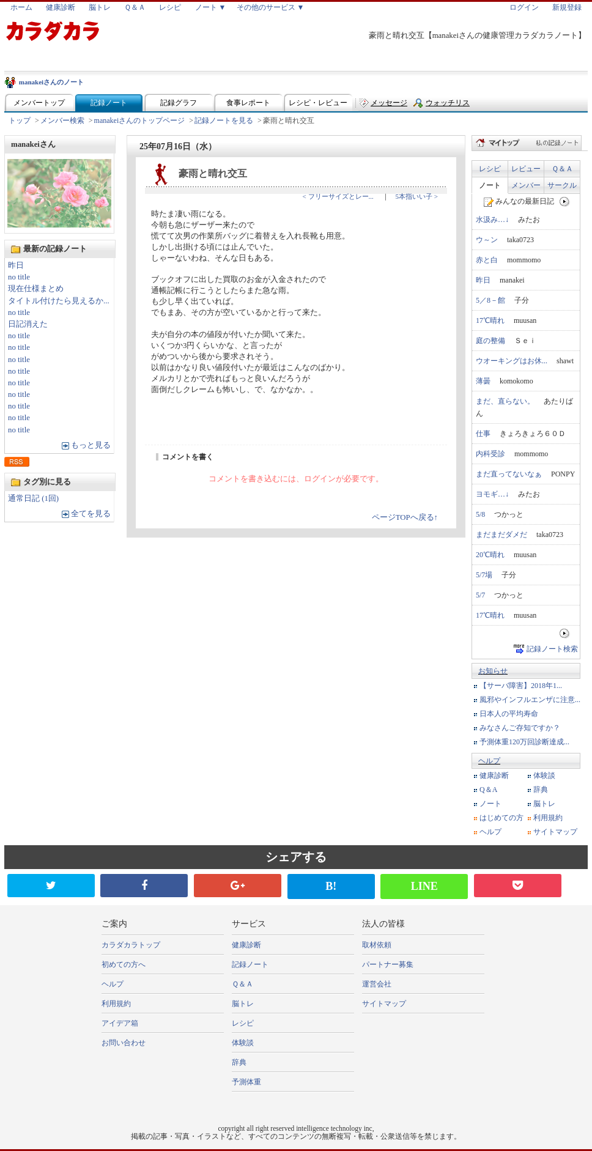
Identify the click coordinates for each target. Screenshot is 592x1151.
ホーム (21, 7)
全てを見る (91, 513)
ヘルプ (489, 761)
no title (19, 277)
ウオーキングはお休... (511, 361)
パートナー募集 (387, 964)
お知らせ (493, 671)
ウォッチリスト (448, 105)
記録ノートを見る (223, 120)
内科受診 (490, 454)
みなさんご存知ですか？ (519, 728)
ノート (490, 185)
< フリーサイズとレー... (338, 196)
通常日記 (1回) (33, 498)
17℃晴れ (490, 320)
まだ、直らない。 (505, 401)
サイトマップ (555, 831)
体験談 (544, 775)
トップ (20, 120)
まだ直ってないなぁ (509, 474)
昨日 (16, 265)
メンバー (526, 185)
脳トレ (100, 7)
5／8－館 (490, 300)
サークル (562, 185)
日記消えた (28, 324)
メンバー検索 (62, 120)
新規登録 (567, 7)
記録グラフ (178, 102)
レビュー (526, 169)
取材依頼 (376, 945)
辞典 (540, 789)
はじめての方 (501, 817)
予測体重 (246, 1082)
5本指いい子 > (417, 196)
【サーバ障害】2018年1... (520, 685)
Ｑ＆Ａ (135, 7)
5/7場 (484, 575)
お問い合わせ (124, 1042)
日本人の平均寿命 (508, 713)
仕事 (483, 433)
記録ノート (109, 102)
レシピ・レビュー (318, 102)
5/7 (480, 595)
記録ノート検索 (552, 649)
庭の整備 (490, 340)
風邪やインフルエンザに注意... (529, 699)
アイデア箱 (120, 1023)
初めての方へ (124, 964)
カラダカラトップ (131, 945)
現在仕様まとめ (36, 288)
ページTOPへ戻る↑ (405, 517)
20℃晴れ (490, 554)
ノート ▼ (210, 7)
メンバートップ (39, 102)
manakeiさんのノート (51, 82)
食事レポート (248, 102)
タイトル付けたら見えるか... (58, 301)
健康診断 (60, 7)
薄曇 (483, 381)
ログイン (524, 7)
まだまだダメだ (501, 534)
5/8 (480, 514)
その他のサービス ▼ (271, 7)
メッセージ (389, 102)
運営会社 (376, 984)
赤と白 (487, 260)
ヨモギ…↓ (492, 494)
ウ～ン (487, 239)
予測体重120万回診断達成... (524, 742)
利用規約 (548, 817)
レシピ (170, 7)
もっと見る (91, 445)
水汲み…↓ (492, 219)
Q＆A (488, 789)
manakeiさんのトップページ (139, 120)
